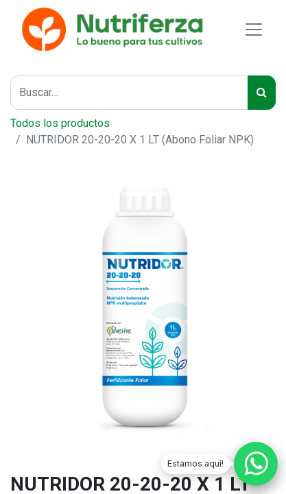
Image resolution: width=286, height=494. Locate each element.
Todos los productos (60, 123)
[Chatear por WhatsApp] (256, 464)
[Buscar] (262, 92)
